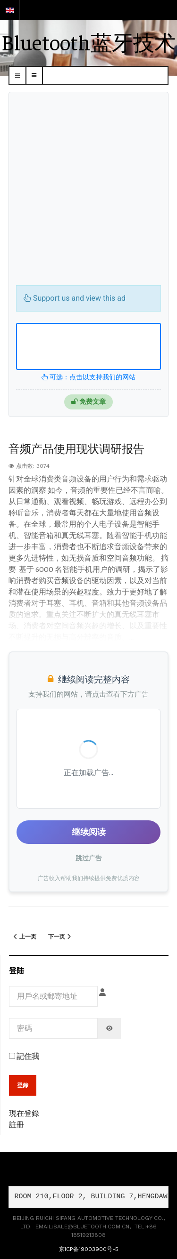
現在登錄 (24, 1112)
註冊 (16, 1124)
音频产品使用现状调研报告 (76, 448)
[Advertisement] (88, 192)
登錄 (22, 1085)
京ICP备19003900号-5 (88, 1249)
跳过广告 (89, 858)
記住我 (24, 1055)
